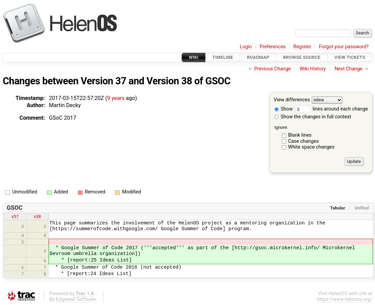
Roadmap (258, 57)
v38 (37, 216)
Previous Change (272, 69)
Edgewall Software (76, 299)
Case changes (303, 141)
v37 (15, 216)
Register (302, 47)
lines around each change (331, 109)
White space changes (311, 147)
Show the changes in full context (312, 117)
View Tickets (350, 57)
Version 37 (103, 81)
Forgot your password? (344, 47)
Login (246, 47)
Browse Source (302, 57)
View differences (292, 100)
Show (283, 109)
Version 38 (169, 81)
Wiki (194, 57)
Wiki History (313, 69)
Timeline (222, 57)
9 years (115, 98)
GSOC (218, 81)
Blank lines (299, 135)
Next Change (348, 69)
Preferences (272, 47)
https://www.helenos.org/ (344, 299)
